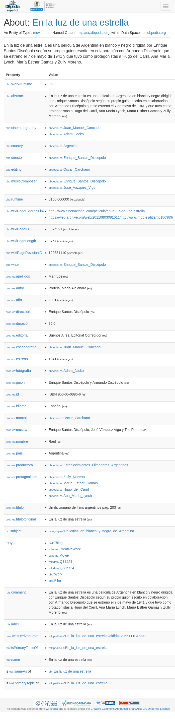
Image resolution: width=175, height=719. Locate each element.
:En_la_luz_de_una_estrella (78, 648)
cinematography (21, 128)
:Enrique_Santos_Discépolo (77, 158)
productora (19, 465)
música (16, 430)
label (12, 624)
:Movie (59, 555)
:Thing (56, 543)
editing (14, 169)
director (14, 158)
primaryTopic (22, 683)
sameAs (18, 671)
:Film (55, 580)
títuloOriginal (21, 519)
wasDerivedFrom (22, 636)
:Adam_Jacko (66, 134)
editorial (17, 335)
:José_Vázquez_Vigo (72, 187)
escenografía (21, 347)
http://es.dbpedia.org (93, 33)
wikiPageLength (21, 241)
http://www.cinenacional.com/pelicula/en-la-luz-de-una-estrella (97, 211)
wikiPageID (17, 229)
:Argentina (63, 146)
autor (15, 288)
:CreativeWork (65, 549)
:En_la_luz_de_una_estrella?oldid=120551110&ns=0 (97, 636)
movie (37, 33)
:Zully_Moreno (67, 477)
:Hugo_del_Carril (69, 489)
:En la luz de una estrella (70, 671)
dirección (18, 312)
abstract (15, 96)
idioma (16, 406)
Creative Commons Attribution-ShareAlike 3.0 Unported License (130, 708)
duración (18, 323)
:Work (55, 574)
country (14, 146)
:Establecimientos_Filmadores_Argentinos (88, 465)
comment (16, 592)
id (12, 394)
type (11, 543)
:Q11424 (60, 562)
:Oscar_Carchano (69, 169)
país (14, 453)
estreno (17, 359)
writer (13, 265)
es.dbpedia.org (154, 33)
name (13, 660)
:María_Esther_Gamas (73, 483)
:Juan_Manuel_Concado (75, 128)
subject (13, 531)
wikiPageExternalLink (25, 211)
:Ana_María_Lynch (70, 496)
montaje (17, 418)
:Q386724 (61, 568)
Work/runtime (19, 84)
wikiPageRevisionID (24, 253)
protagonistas (21, 477)
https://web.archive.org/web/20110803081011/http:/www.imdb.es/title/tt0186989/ (111, 217)
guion (15, 382)
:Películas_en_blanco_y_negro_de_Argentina (91, 531)
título (15, 507)
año (14, 300)
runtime (14, 199)
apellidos (18, 276)
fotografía (18, 371)
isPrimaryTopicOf (22, 648)
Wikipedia (52, 708)
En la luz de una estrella (80, 22)
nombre (17, 441)
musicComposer (21, 181)
